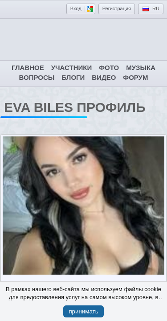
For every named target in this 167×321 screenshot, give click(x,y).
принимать (83, 311)
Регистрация (116, 8)
